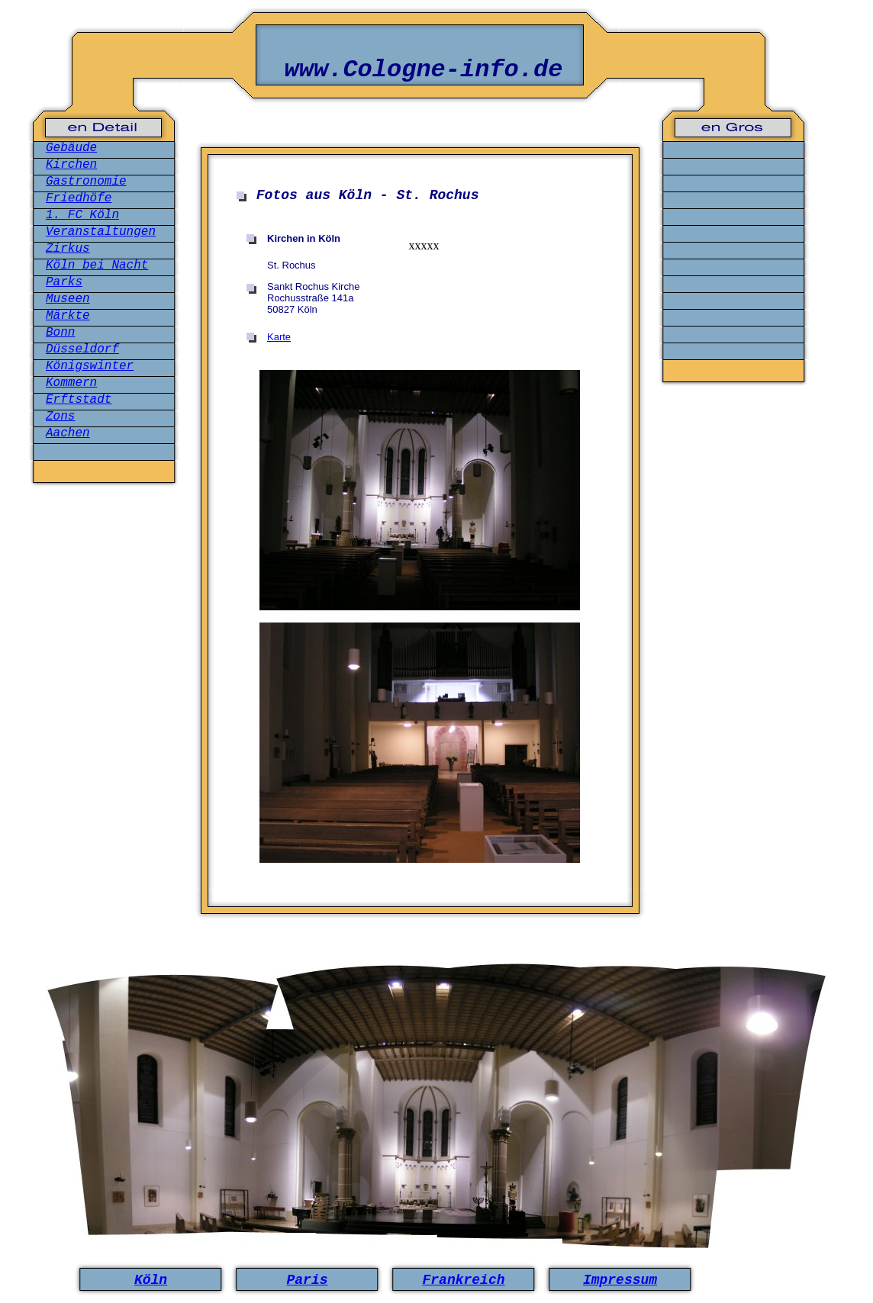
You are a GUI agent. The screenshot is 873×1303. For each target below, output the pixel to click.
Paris (306, 1280)
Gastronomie (86, 181)
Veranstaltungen (101, 232)
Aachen (68, 433)
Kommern (71, 383)
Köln (150, 1280)
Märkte (68, 316)
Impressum (620, 1280)
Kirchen (71, 165)
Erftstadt (78, 400)
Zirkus (68, 249)
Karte (279, 337)
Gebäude (71, 148)
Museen (68, 299)
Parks (64, 282)
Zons (60, 416)
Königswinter (90, 366)
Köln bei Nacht (97, 265)
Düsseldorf (82, 349)
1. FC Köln (82, 215)
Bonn (60, 332)
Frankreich (463, 1280)
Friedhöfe (78, 198)
